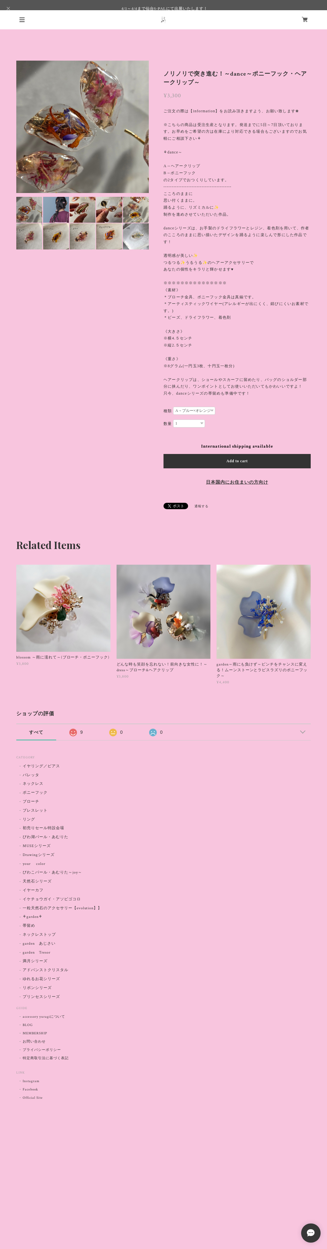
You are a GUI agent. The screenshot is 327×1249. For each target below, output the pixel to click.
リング (29, 819)
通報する (201, 506)
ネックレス (33, 783)
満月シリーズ (35, 961)
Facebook (30, 1089)
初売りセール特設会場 (43, 828)
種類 (168, 411)
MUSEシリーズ (37, 846)
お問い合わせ (34, 1041)
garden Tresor (36, 952)
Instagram (31, 1081)
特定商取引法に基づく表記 (46, 1058)
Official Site (32, 1098)
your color (34, 863)
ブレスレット (35, 810)
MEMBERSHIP (35, 1033)
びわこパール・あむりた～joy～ (52, 872)
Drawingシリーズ (39, 854)
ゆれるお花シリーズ (41, 979)
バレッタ (31, 775)
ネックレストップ (39, 934)
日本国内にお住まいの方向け (237, 482)
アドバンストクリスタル (45, 970)
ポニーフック (35, 792)
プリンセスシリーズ (41, 996)
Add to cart (237, 461)
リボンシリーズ (37, 987)
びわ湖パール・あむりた (45, 837)
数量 (168, 423)
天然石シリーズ (37, 881)
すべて (36, 732)
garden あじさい (39, 943)
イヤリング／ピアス (41, 766)
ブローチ (31, 801)
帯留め (29, 925)
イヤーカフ (33, 890)
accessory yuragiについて (44, 1017)
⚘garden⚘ (32, 916)
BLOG (28, 1025)
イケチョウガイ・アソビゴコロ (51, 899)
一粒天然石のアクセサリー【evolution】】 (62, 908)
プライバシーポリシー (42, 1050)
